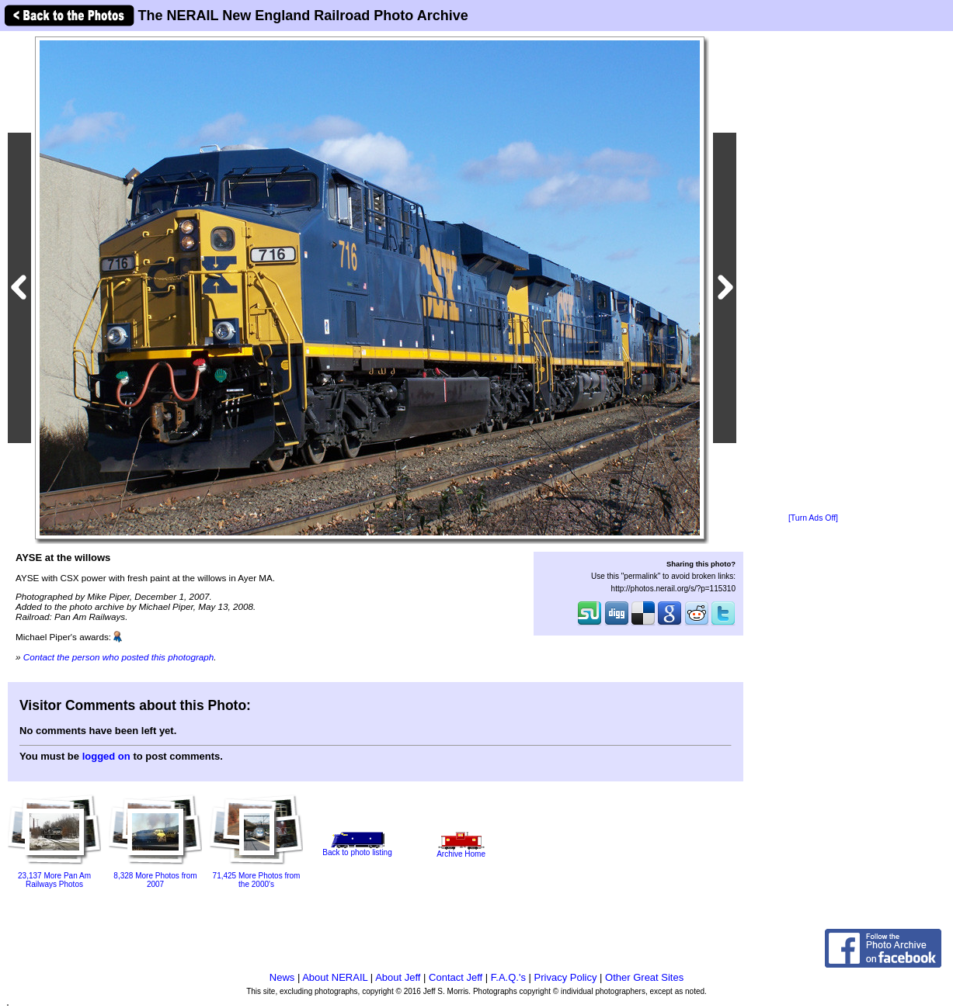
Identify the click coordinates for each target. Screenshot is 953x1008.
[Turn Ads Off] (813, 518)
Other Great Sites (644, 977)
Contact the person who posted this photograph (118, 657)
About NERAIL (334, 977)
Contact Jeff (455, 977)
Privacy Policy (565, 977)
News (282, 977)
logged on (106, 756)
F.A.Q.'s (508, 977)
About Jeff (397, 977)
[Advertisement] (813, 273)
